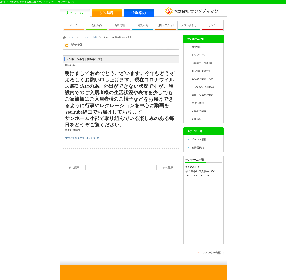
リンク (212, 25)
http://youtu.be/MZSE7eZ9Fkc (82, 137)
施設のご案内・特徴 (202, 79)
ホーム (74, 25)
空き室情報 (198, 103)
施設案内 (143, 25)
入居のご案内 (199, 111)
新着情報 (119, 25)
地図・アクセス (166, 25)
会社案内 (96, 25)
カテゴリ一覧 (194, 131)
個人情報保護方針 (201, 71)
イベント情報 (199, 139)
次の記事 (168, 167)
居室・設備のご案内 (202, 95)
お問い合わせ (189, 25)
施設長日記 (198, 147)
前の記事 (74, 167)
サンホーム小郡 (89, 37)
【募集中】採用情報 (202, 63)
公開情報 (196, 119)
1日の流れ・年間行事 (203, 87)
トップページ (199, 55)
